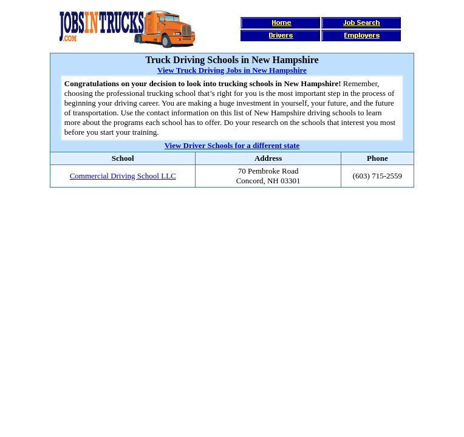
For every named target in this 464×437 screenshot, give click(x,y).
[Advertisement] (232, 224)
